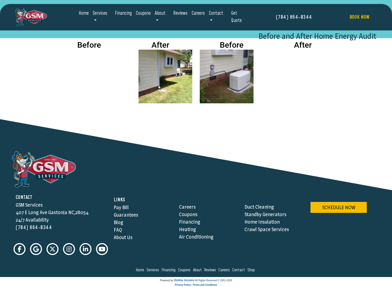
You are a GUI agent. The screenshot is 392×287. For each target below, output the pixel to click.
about (198, 270)
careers (224, 270)
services (153, 270)
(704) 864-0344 (294, 17)
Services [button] (100, 13)
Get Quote (236, 17)
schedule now (338, 207)
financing (169, 270)
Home (84, 13)
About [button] (160, 13)
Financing (123, 13)
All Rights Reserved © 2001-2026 (213, 280)
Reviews (180, 13)
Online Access (184, 280)
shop (252, 270)
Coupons (143, 13)
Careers (198, 13)
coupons (185, 270)
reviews (211, 270)
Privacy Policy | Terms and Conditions (196, 285)
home (141, 270)
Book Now (359, 17)
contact (239, 270)
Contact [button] (216, 13)
